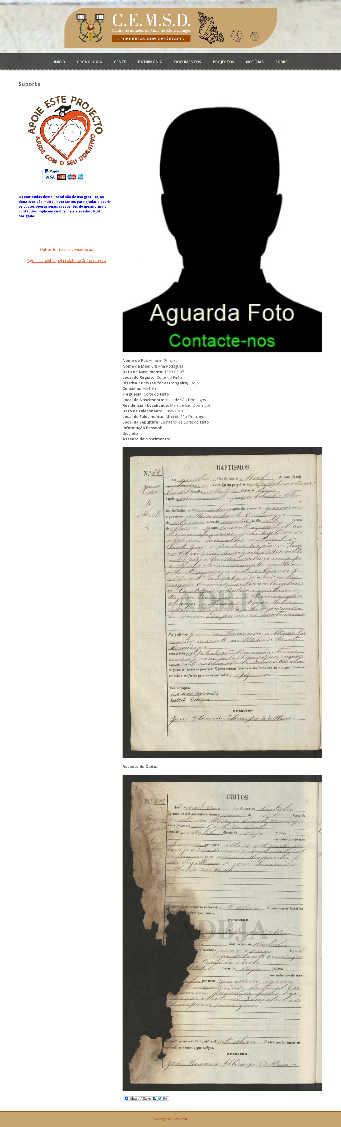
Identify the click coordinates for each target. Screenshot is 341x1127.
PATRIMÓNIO (150, 61)
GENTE (120, 61)
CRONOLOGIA (89, 61)
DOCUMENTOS (187, 61)
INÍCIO (59, 61)
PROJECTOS (223, 61)
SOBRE (281, 61)
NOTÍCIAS (255, 61)
